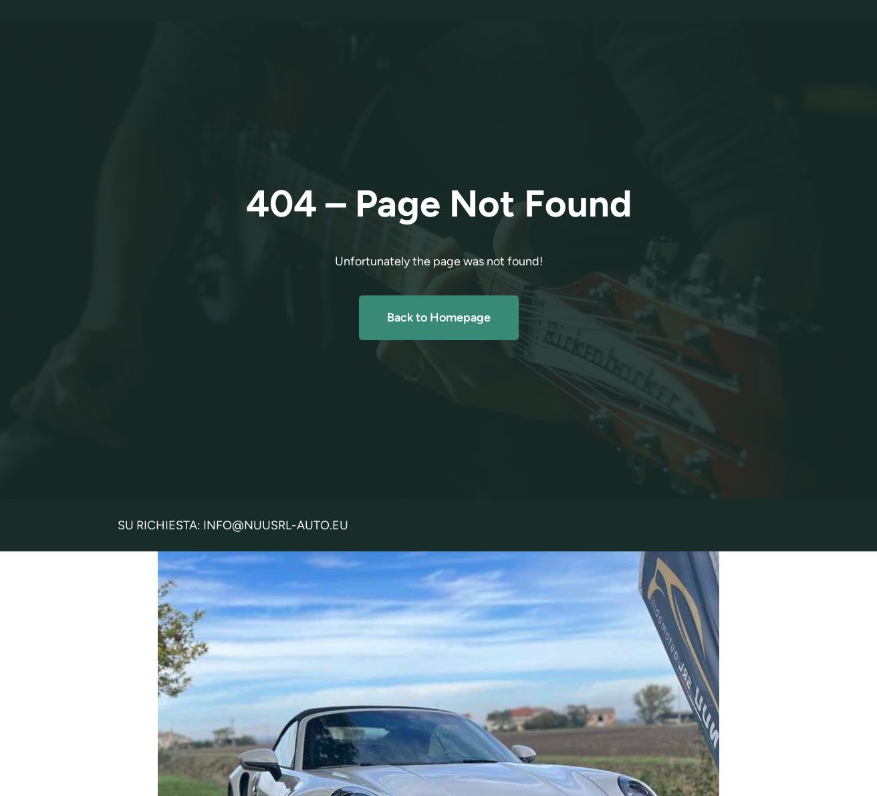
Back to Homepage (439, 317)
